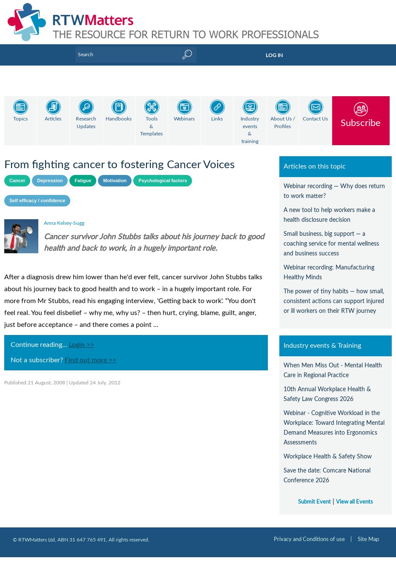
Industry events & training (250, 130)
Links (217, 119)
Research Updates (86, 123)
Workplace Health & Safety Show (328, 449)
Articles (53, 119)
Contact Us (315, 119)
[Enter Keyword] (136, 54)
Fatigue (83, 173)
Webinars (184, 119)
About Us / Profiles (282, 123)
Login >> (81, 337)
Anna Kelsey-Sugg (64, 215)
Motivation (114, 173)
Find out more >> (90, 352)
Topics (20, 119)
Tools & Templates (151, 126)
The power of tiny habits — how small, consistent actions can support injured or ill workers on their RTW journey (334, 294)
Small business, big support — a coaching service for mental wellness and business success (331, 236)
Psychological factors (162, 173)
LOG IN (274, 55)
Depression (50, 173)
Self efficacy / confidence (37, 193)
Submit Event (314, 495)
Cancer (17, 173)
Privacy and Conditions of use (309, 532)
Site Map (368, 532)
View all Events (354, 495)
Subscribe (361, 122)
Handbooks (119, 119)
